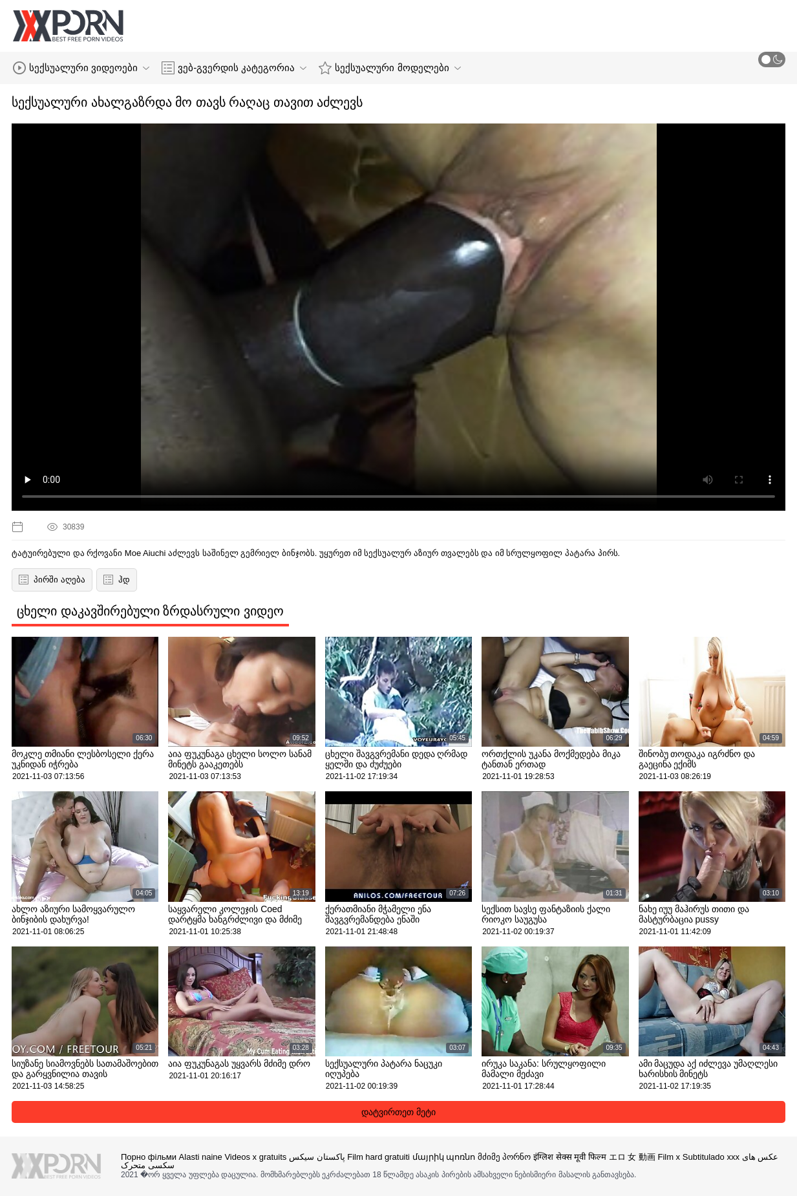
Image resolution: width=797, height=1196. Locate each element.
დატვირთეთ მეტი (398, 1112)
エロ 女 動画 (632, 1157)
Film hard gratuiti (378, 1157)
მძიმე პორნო (504, 1157)
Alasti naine (200, 1157)
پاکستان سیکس (317, 1157)
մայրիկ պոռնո (444, 1157)
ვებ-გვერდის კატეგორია (234, 67)
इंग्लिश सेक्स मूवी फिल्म (569, 1157)
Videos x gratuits (255, 1157)
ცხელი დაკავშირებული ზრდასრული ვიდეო (150, 611)
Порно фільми (148, 1157)
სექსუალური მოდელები (389, 67)
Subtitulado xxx (711, 1157)
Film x (668, 1157)
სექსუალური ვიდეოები (81, 67)
